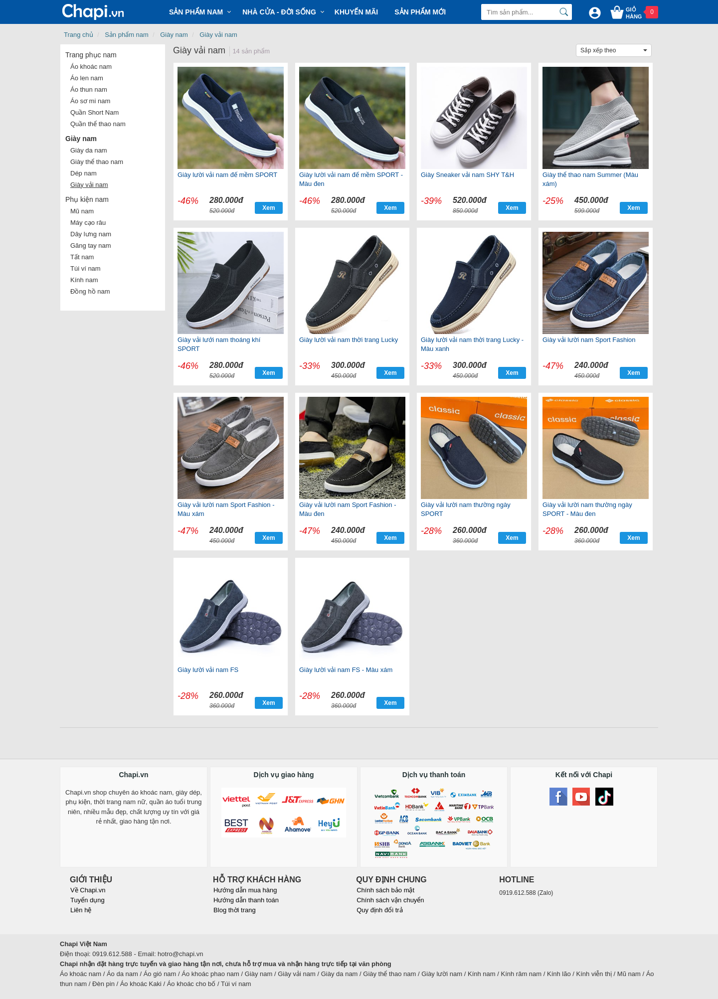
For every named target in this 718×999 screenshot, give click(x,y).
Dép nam (83, 173)
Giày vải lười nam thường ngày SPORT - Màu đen (587, 509)
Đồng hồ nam (90, 291)
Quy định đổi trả (379, 910)
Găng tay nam (90, 245)
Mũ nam (82, 211)
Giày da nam (88, 150)
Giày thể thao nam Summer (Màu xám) (590, 179)
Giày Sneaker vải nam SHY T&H (467, 174)
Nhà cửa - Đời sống (279, 12)
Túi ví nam (85, 268)
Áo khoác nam (91, 66)
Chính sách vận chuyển (390, 900)
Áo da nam (122, 974)
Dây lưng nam (90, 234)
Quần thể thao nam (98, 124)
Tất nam (82, 257)
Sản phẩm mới (420, 12)
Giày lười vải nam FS (208, 669)
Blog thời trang (234, 910)
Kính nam (84, 280)
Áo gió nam (160, 974)
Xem (268, 207)
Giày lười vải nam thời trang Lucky (348, 339)
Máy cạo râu (88, 222)
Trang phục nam (91, 55)
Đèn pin (103, 984)
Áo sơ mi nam (90, 101)
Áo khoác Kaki (141, 984)
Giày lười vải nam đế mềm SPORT (227, 174)
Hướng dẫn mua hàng (245, 890)
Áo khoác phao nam (210, 974)
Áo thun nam (88, 89)
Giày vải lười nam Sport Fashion (589, 339)
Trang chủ (78, 34)
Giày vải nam (218, 34)
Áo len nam (86, 78)
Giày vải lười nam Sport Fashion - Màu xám (226, 509)
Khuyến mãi (356, 12)
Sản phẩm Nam (196, 12)
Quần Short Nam (94, 112)
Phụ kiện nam (87, 199)
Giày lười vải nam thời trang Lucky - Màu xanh (472, 344)
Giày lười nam (441, 974)
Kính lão (559, 974)
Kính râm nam (521, 974)
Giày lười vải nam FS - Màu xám (345, 669)
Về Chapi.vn (88, 890)
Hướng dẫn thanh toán (246, 900)
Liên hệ (80, 910)
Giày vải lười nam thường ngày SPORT (466, 509)
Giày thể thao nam (96, 162)
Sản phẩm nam (127, 34)
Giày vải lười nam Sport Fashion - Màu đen (347, 509)
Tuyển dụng (87, 900)
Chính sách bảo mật (385, 890)
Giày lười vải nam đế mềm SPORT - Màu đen (351, 179)
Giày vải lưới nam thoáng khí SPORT (219, 344)
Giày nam (174, 34)
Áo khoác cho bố (191, 984)
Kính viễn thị (594, 974)
